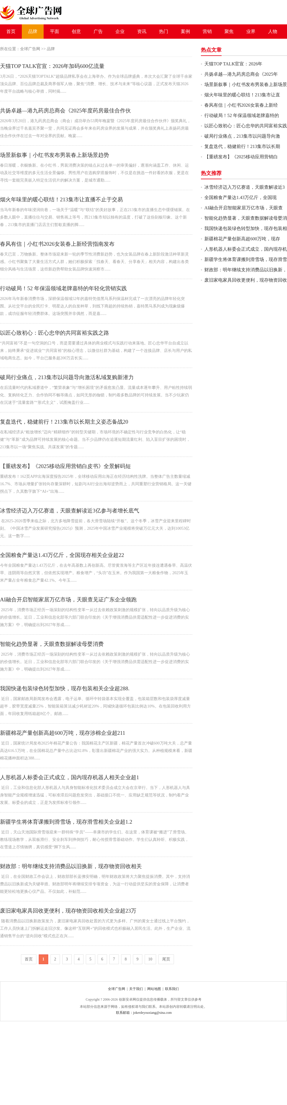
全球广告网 (30, 49)
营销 (207, 31)
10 (150, 959)
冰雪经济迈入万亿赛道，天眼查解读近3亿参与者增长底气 (69, 511)
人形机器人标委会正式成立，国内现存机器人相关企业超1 (69, 777)
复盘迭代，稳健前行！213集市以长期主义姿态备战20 (64, 422)
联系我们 (172, 989)
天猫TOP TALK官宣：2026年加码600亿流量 (52, 66)
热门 (163, 31)
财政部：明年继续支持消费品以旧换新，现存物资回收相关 (71, 866)
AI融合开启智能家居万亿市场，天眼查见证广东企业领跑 (68, 600)
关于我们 (136, 989)
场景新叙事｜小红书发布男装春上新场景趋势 (54, 155)
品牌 (32, 31)
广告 (98, 31)
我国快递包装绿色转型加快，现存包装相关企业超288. (64, 688)
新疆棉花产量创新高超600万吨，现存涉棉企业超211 (62, 733)
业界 (250, 31)
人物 (272, 31)
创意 (76, 31)
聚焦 (229, 31)
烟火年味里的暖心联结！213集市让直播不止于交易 (61, 199)
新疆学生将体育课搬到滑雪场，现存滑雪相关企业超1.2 (66, 822)
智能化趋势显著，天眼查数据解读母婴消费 (52, 644)
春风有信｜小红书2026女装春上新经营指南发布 (57, 244)
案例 (185, 31)
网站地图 (154, 989)
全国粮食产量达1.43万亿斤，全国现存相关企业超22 (62, 555)
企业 (120, 31)
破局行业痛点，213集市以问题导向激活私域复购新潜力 (67, 377)
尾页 (166, 959)
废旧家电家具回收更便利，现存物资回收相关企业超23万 (68, 911)
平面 (54, 31)
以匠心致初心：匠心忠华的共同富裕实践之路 (54, 333)
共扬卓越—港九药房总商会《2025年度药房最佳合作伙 (65, 111)
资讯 (141, 31)
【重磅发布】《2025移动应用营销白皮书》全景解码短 (65, 466)
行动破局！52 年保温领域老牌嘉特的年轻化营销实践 (63, 288)
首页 (10, 31)
